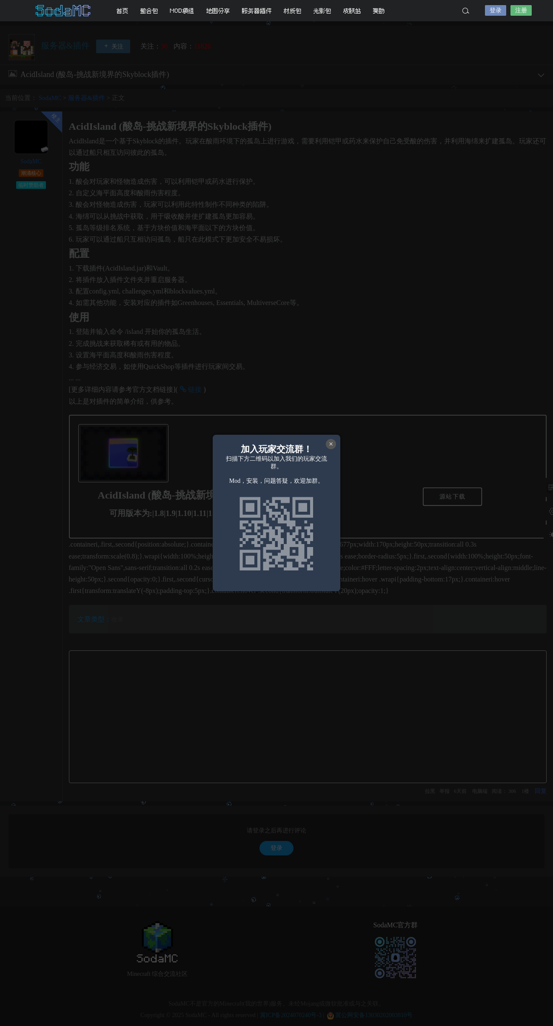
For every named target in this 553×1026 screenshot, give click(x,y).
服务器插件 (257, 11)
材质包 (293, 11)
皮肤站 (352, 11)
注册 (521, 10)
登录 (496, 10)
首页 (122, 11)
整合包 (149, 11)
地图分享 (218, 11)
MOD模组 (182, 11)
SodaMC (63, 10)
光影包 (322, 11)
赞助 (379, 11)
